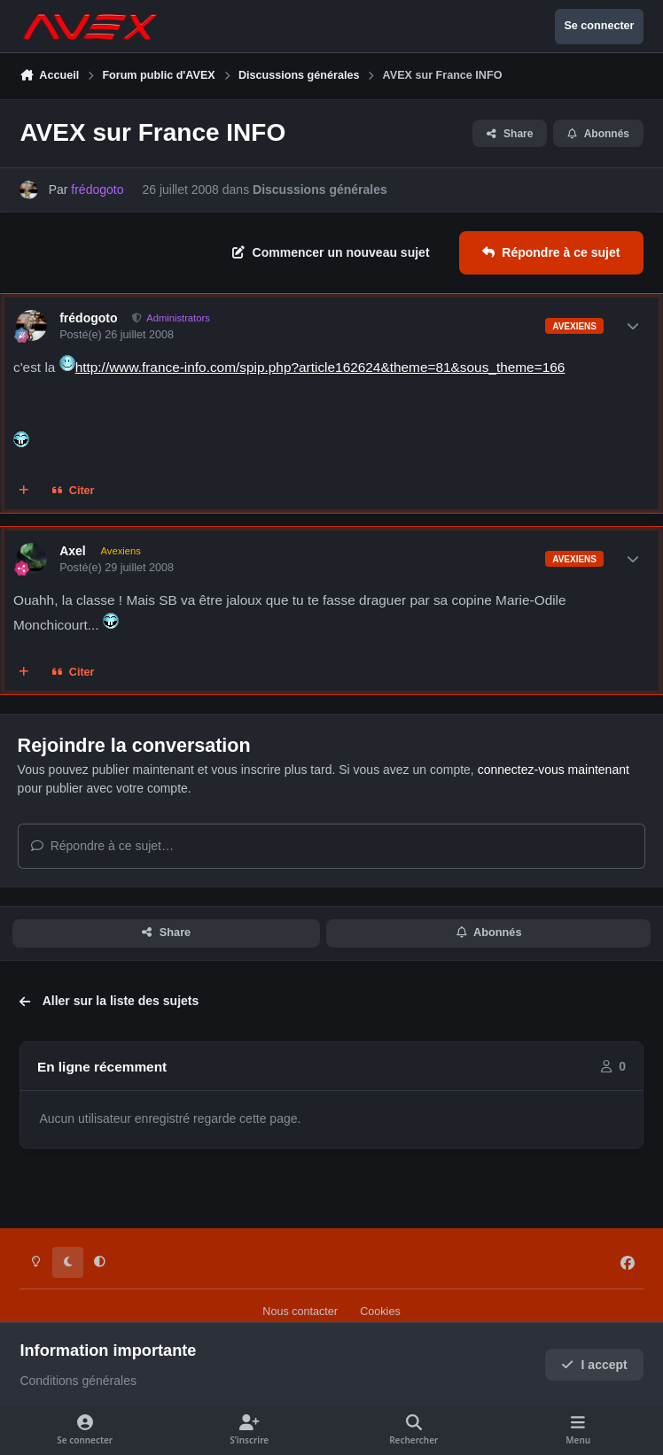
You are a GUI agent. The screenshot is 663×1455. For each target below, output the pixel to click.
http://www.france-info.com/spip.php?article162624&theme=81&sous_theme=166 (320, 367)
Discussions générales (320, 189)
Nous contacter (300, 1311)
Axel (72, 551)
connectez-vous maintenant (553, 769)
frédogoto (88, 318)
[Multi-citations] (24, 491)
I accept (594, 1365)
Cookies (380, 1311)
